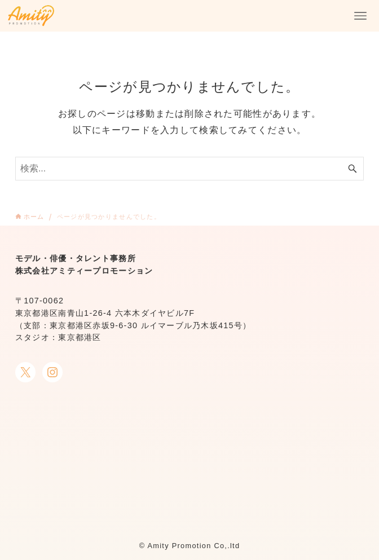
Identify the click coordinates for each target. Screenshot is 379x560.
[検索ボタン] (352, 168)
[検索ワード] (189, 168)
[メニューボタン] (360, 16)
